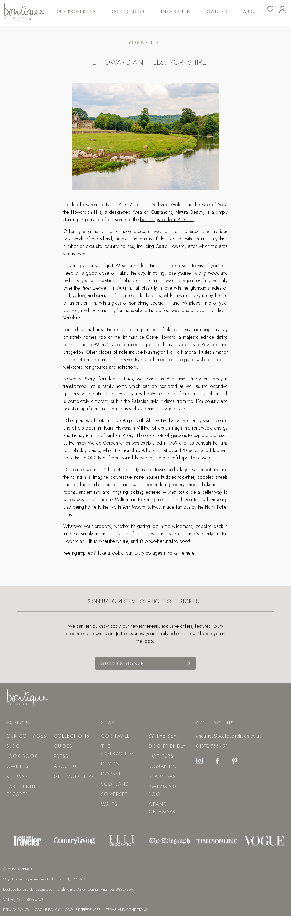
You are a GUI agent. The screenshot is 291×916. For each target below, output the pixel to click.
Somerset (114, 794)
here (190, 552)
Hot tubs (161, 756)
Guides (63, 746)
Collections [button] (128, 11)
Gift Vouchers (74, 776)
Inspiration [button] (176, 11)
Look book (21, 756)
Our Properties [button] (76, 11)
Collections (71, 735)
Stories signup (122, 663)
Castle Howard (170, 246)
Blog (13, 746)
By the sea (163, 735)
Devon (110, 763)
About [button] (250, 11)
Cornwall (115, 735)
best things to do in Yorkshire (167, 219)
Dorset (111, 773)
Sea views (162, 776)
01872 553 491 (211, 746)
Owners (217, 11)
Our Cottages (26, 735)
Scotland (115, 784)
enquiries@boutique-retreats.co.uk (228, 735)
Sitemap (17, 776)
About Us (66, 766)
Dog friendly (167, 746)
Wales (109, 804)
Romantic (162, 766)
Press (61, 756)
